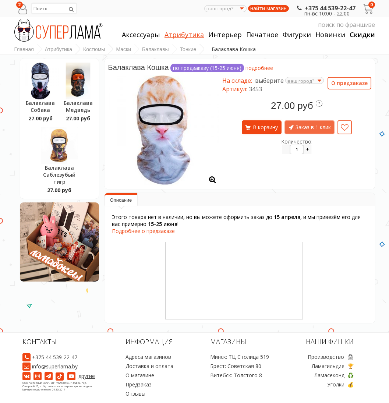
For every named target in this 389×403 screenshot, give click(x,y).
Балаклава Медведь (78, 106)
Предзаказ (138, 384)
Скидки (362, 35)
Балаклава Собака (40, 106)
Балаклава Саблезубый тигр (59, 174)
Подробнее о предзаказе (143, 230)
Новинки (330, 35)
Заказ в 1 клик (313, 127)
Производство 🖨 (331, 357)
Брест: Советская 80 (235, 366)
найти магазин (268, 8)
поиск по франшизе (305, 25)
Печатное (262, 35)
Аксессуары (141, 35)
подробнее (259, 67)
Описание (121, 200)
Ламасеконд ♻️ (334, 375)
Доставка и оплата (149, 366)
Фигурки (297, 35)
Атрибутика (184, 35)
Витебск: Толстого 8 (236, 375)
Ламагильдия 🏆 (333, 366)
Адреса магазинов (148, 357)
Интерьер (225, 35)
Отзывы (135, 393)
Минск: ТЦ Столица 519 (239, 357)
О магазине (139, 375)
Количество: (296, 141)
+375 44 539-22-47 (326, 8)
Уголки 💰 (340, 384)
